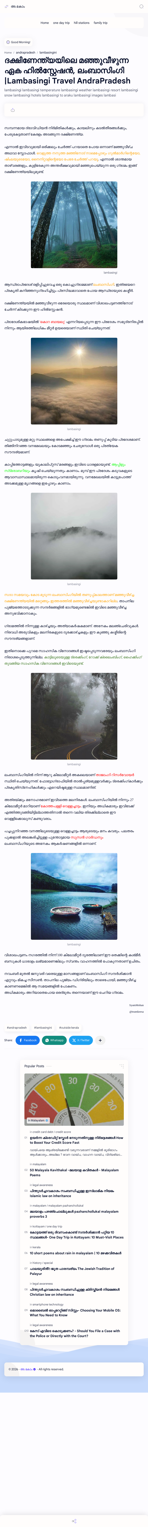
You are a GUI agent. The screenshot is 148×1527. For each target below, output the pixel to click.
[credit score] (63, 1266)
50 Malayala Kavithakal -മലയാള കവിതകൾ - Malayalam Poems (74, 1307)
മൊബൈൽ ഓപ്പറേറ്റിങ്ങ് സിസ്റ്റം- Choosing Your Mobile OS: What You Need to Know (75, 1447)
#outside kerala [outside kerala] (69, 1162)
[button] (28, 1174)
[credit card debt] (44, 1266)
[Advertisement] (74, 63)
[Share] (74, 1521)
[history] (38, 1397)
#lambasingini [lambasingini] (43, 1162)
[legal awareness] (43, 1319)
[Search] (141, 6)
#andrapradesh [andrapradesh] (17, 1162)
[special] (48, 1397)
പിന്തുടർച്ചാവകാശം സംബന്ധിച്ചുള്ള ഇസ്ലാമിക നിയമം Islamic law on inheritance (72, 1327)
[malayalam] (39, 1298)
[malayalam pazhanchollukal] (65, 1340)
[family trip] (100, 22)
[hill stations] (81, 22)
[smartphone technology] (48, 1439)
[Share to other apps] (100, 1174)
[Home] (45, 22)
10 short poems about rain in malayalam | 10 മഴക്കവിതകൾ (75, 1387)
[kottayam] (39, 1361)
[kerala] (36, 1381)
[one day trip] (61, 22)
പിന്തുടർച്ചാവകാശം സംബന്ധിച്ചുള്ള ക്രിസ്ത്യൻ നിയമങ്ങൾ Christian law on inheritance (74, 1426)
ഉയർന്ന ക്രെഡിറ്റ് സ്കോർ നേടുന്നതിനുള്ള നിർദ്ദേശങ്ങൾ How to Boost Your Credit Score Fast (76, 1274)
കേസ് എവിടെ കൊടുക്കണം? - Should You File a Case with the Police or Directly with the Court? (75, 1467)
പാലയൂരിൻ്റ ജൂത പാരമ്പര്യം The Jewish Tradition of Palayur (72, 1405)
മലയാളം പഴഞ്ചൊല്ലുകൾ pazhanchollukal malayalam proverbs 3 (74, 1348)
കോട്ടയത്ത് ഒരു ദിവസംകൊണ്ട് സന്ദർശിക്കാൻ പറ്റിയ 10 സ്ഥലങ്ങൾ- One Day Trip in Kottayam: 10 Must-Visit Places (77, 1369)
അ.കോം (18, 6)
